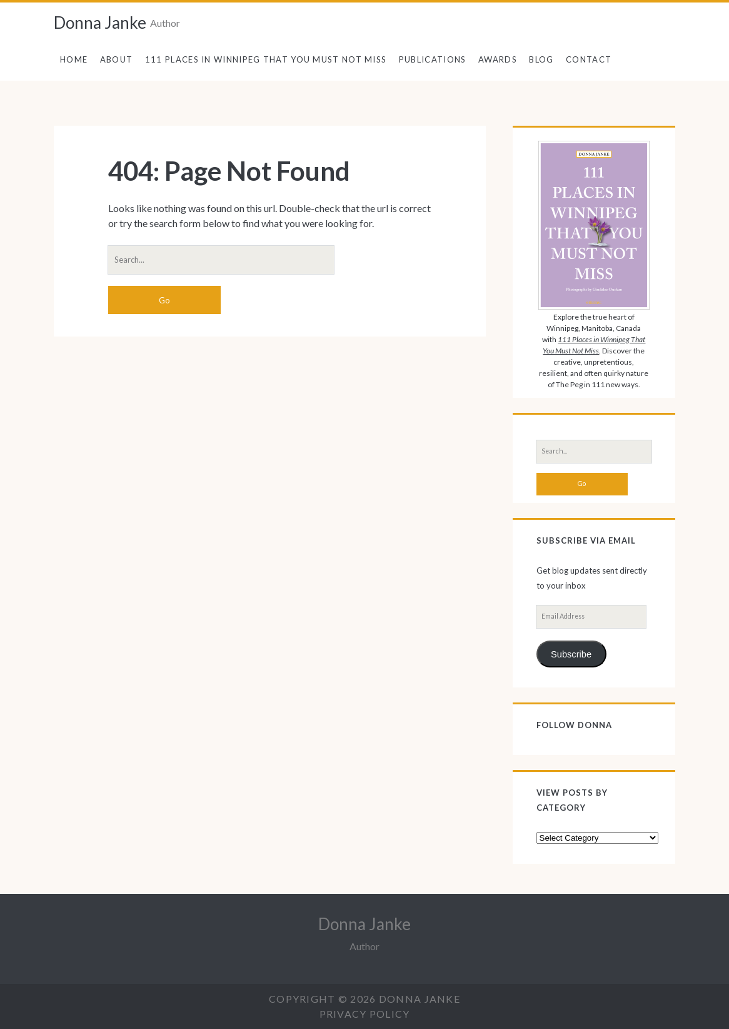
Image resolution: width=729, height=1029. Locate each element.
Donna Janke (100, 23)
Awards (497, 59)
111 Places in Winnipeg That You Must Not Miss (266, 59)
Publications (432, 59)
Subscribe (571, 654)
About (116, 59)
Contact (588, 59)
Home (74, 59)
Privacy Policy (364, 1014)
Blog (541, 59)
